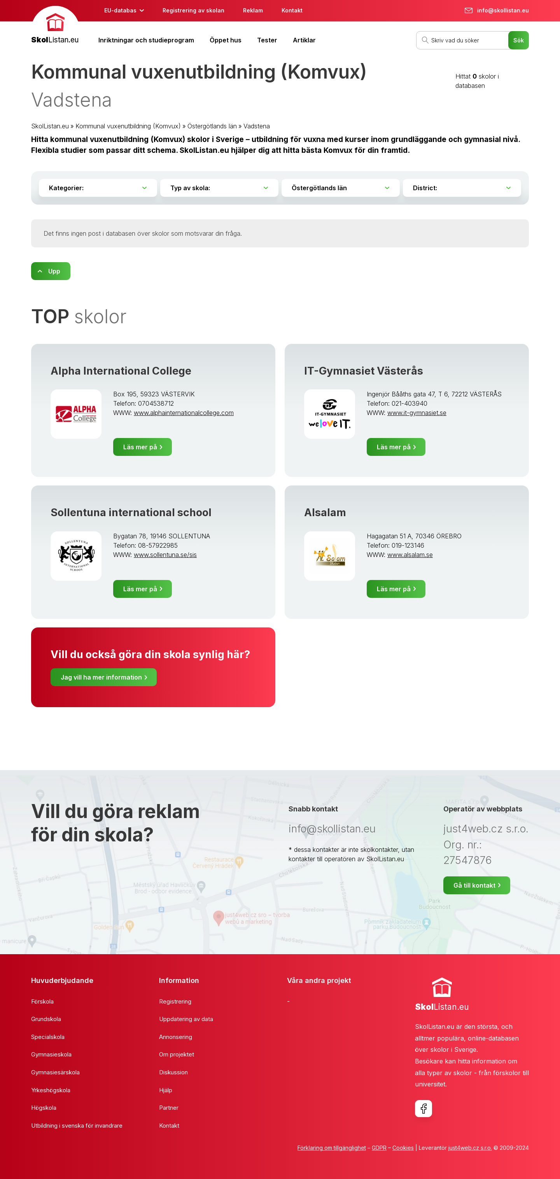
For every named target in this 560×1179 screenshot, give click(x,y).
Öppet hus (226, 40)
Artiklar (304, 40)
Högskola (43, 1107)
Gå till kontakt (474, 885)
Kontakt (292, 10)
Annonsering (175, 1037)
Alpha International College (121, 370)
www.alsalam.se (410, 555)
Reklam (253, 10)
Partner (168, 1107)
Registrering (175, 1001)
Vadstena (256, 126)
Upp (54, 271)
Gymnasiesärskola (55, 1072)
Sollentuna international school (131, 512)
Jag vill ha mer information (101, 677)
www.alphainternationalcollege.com (184, 413)
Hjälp (165, 1090)
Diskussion (173, 1072)
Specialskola (48, 1037)
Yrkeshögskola (50, 1090)
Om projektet (176, 1054)
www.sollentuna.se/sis (165, 555)
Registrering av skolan (193, 10)
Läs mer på (140, 447)
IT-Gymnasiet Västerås (363, 370)
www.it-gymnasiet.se (416, 413)
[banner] (55, 26)
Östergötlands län (212, 126)
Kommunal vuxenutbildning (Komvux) (128, 126)
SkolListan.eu (50, 126)
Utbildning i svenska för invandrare (76, 1125)
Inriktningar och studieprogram (146, 40)
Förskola (42, 1001)
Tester (267, 40)
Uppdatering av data (186, 1019)
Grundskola (46, 1019)
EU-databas (120, 10)
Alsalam (325, 512)
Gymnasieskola (51, 1054)
